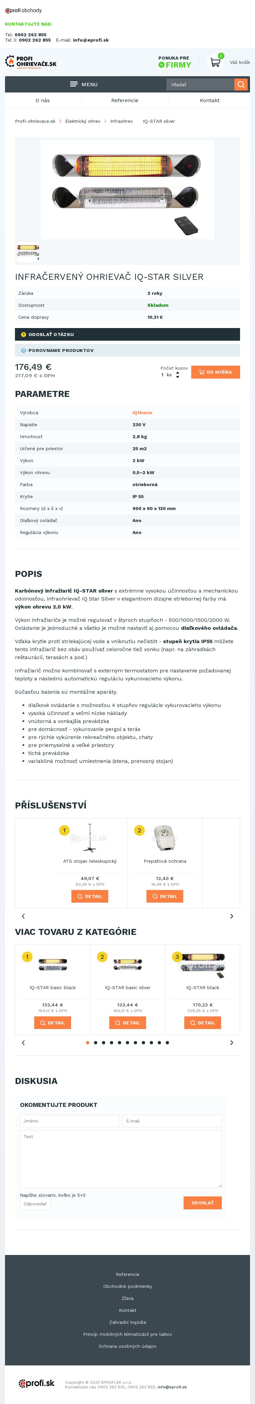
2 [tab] (95, 1042)
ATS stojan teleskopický (90, 861)
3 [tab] (103, 1042)
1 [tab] (87, 1042)
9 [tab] (151, 1042)
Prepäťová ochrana (165, 861)
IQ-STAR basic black (53, 987)
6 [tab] (127, 1042)
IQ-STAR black (202, 987)
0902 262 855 (30, 34)
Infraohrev (121, 121)
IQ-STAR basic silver (127, 987)
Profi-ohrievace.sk (35, 121)
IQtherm (142, 412)
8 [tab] (143, 1042)
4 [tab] (111, 1042)
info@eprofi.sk (91, 40)
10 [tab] (159, 1042)
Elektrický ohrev (82, 121)
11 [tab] (167, 1042)
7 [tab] (135, 1042)
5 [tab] (119, 1042)
